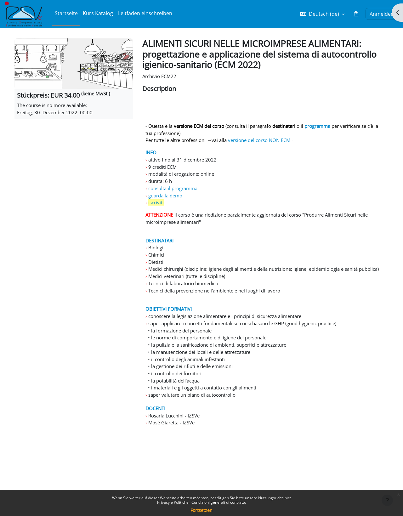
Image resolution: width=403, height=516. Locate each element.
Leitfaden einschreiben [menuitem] (145, 13)
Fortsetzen (201, 510)
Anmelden (382, 13)
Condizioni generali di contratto (218, 502)
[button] (322, 14)
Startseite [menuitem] (66, 13)
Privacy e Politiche (173, 502)
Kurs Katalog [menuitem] (98, 13)
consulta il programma (174, 193)
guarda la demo (166, 200)
